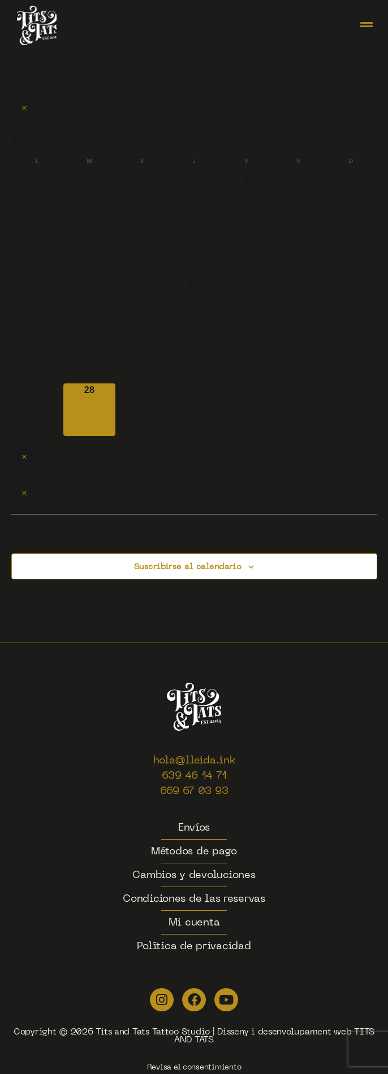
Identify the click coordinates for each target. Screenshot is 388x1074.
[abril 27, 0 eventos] (37, 409)
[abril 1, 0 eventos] (141, 201)
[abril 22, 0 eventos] (141, 357)
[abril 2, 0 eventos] (194, 201)
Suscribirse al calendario (188, 567)
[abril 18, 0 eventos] (299, 305)
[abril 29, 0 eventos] (141, 409)
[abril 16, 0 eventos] (194, 305)
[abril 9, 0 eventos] (194, 253)
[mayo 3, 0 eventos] (351, 409)
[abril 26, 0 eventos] (351, 357)
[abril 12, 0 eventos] (351, 253)
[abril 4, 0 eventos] (299, 201)
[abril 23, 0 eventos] (194, 357)
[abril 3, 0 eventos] (246, 201)
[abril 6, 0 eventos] (37, 253)
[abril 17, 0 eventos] (246, 305)
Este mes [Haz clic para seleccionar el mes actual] (194, 530)
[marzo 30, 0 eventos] (37, 201)
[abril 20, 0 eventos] (37, 357)
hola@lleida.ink (194, 761)
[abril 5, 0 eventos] (351, 201)
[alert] (194, 106)
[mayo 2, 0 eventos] (299, 409)
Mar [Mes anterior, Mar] (21, 530)
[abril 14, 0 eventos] (89, 305)
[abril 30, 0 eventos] (194, 409)
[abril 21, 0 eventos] (89, 357)
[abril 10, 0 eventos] (246, 253)
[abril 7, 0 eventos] (89, 253)
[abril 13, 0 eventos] (37, 305)
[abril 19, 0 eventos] (351, 305)
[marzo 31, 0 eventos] (89, 201)
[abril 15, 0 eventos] (141, 305)
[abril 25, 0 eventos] (299, 357)
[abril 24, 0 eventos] (246, 357)
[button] (366, 25)
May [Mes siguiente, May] (366, 530)
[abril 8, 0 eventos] (141, 253)
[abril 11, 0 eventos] (299, 253)
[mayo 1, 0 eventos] (246, 409)
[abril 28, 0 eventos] (89, 409)
